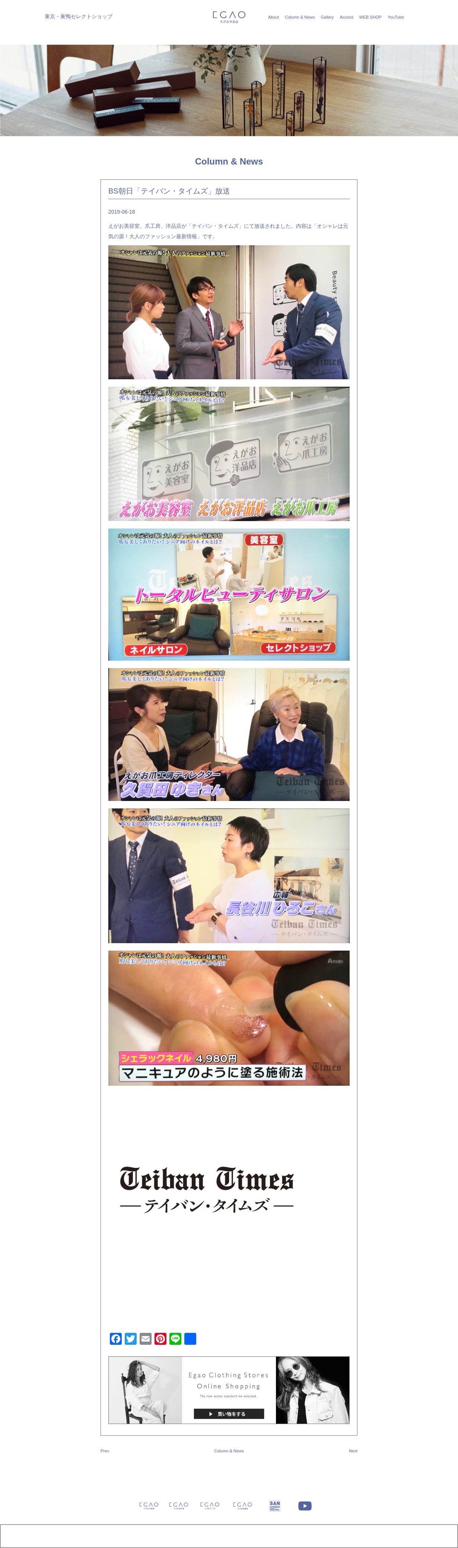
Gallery (327, 17)
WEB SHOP (370, 17)
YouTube (396, 17)
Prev (105, 1451)
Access (346, 17)
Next (353, 1451)
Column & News (300, 17)
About (273, 17)
